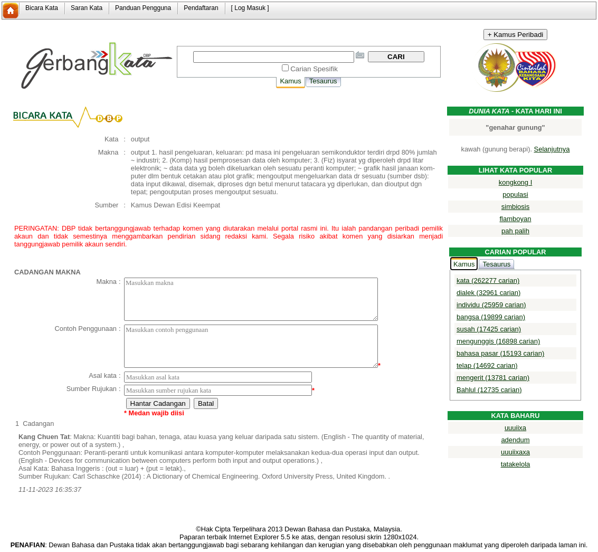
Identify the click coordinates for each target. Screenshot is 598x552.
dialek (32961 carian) (488, 293)
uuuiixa (515, 428)
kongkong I (516, 182)
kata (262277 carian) (488, 280)
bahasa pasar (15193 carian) (500, 353)
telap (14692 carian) (487, 365)
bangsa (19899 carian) (491, 317)
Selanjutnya (552, 149)
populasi (515, 194)
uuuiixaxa (515, 452)
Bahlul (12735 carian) (489, 390)
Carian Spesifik (314, 69)
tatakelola (515, 464)
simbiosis (515, 207)
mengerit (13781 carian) (493, 378)
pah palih (515, 231)
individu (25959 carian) (491, 305)
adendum (515, 440)
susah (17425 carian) (489, 329)
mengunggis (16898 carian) (498, 341)
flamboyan (515, 219)
